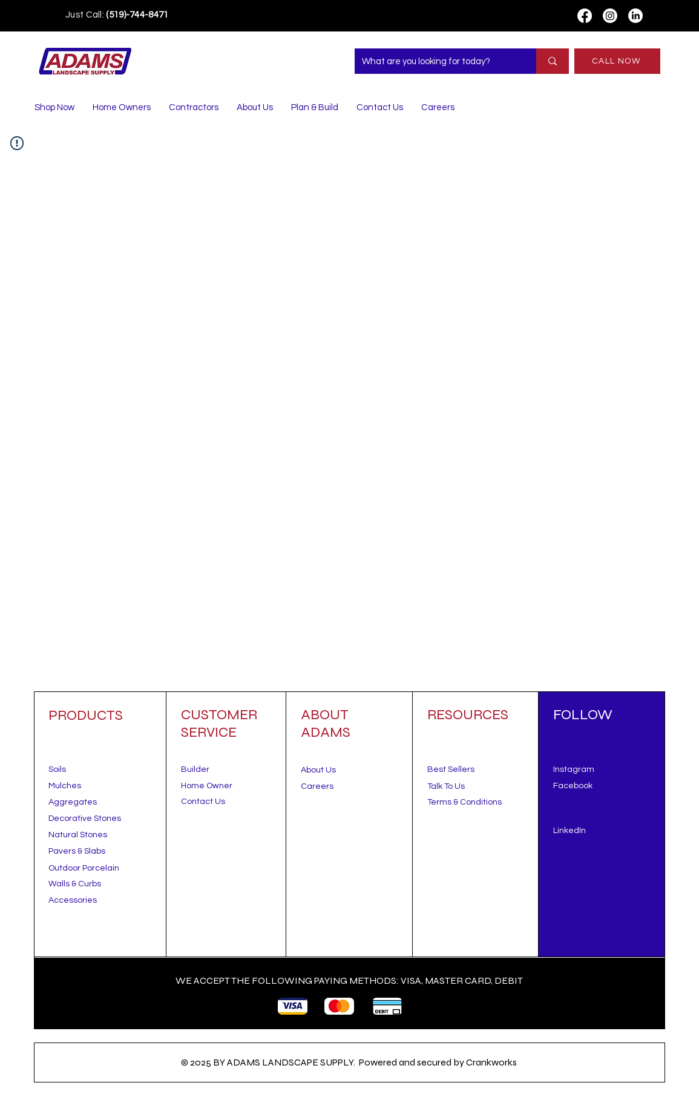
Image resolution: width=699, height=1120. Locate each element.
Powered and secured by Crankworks (438, 1062)
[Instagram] (610, 15)
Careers (317, 786)
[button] (446, 786)
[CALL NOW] (617, 61)
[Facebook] (584, 15)
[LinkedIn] (635, 15)
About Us (318, 770)
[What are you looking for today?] (436, 61)
